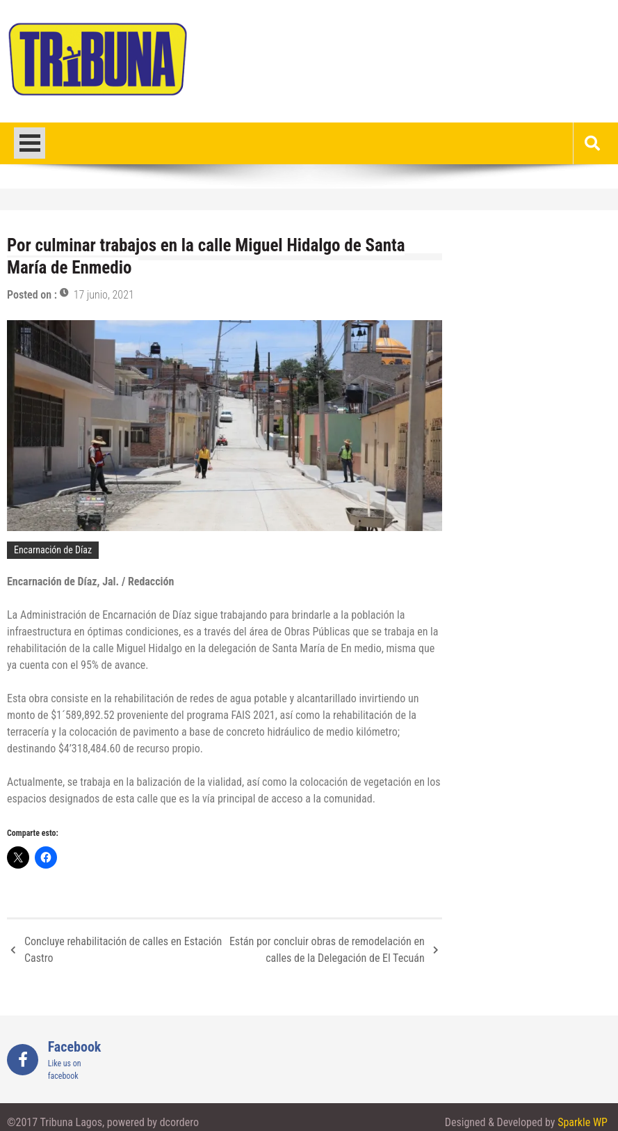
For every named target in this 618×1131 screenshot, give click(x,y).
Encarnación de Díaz (53, 549)
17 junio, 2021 (104, 294)
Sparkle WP (583, 1122)
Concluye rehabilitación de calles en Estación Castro (123, 950)
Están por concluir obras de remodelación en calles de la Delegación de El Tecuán (327, 950)
